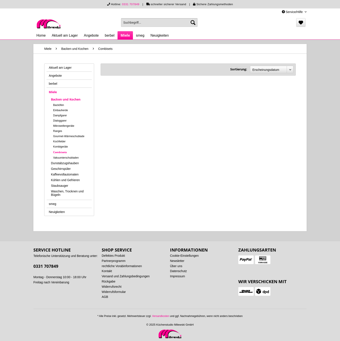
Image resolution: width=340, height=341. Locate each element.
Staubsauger (59, 185)
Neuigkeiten (57, 212)
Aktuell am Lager (60, 67)
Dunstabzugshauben (65, 163)
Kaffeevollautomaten (64, 174)
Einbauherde (60, 110)
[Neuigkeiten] (159, 35)
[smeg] (140, 35)
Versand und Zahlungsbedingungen (126, 276)
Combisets (60, 152)
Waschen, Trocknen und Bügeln (67, 193)
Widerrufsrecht (111, 286)
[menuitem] (159, 22)
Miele (53, 92)
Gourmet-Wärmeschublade (68, 136)
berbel (53, 83)
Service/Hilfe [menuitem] (293, 12)
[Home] (41, 35)
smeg (52, 204)
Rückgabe (108, 281)
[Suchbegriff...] (159, 22)
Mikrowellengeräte (63, 125)
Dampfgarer (60, 115)
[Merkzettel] (301, 22)
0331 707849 (130, 4)
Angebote (55, 75)
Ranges (57, 131)
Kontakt (107, 271)
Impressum (177, 276)
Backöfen (58, 105)
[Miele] (125, 35)
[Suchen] (193, 22)
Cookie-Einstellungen (184, 255)
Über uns (176, 266)
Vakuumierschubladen (66, 157)
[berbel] (109, 35)
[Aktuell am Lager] (65, 35)
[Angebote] (91, 35)
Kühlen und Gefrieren (65, 180)
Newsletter (177, 261)
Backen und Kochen (65, 99)
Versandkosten (160, 316)
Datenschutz (178, 271)
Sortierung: (238, 69)
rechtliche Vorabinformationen (122, 266)
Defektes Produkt (113, 255)
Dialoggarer (60, 120)
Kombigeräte (60, 146)
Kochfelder (59, 141)
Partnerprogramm (114, 261)
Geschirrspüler (61, 168)
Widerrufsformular (114, 292)
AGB (105, 297)
